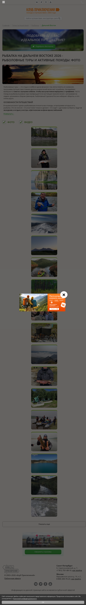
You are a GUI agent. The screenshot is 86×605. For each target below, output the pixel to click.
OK (43, 602)
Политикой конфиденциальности (25, 599)
